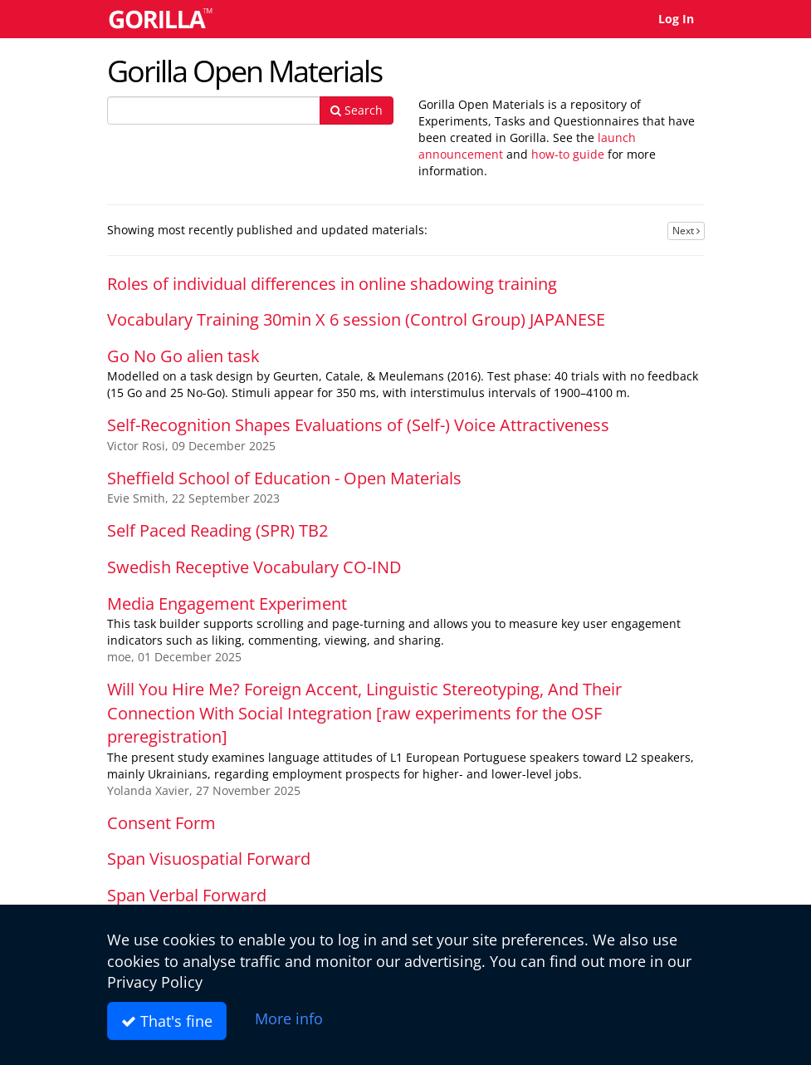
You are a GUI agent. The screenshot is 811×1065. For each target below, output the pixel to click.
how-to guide (567, 154)
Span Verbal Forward (186, 895)
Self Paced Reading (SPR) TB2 (217, 530)
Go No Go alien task (183, 356)
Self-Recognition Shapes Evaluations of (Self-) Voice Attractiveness (358, 425)
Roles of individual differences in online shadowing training (332, 283)
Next (686, 230)
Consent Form (161, 823)
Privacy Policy (155, 982)
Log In (676, 19)
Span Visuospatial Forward (208, 858)
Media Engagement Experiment (227, 603)
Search (356, 110)
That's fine (167, 1021)
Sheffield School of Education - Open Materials (284, 478)
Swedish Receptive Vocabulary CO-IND (254, 567)
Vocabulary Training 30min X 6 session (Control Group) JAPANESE (356, 319)
